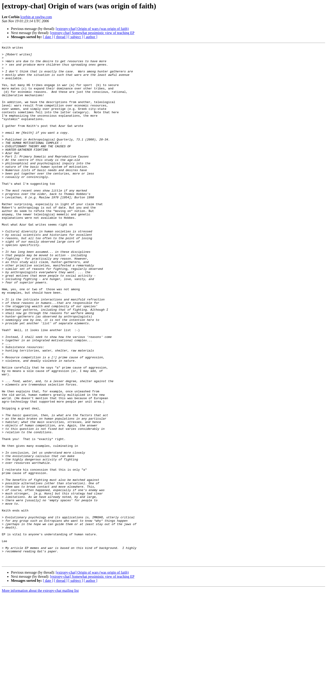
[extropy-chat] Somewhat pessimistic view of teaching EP (92, 33)
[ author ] (90, 37)
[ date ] (48, 37)
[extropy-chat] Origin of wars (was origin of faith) (92, 29)
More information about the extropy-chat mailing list (40, 694)
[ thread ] (60, 37)
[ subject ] (75, 37)
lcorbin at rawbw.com (36, 17)
